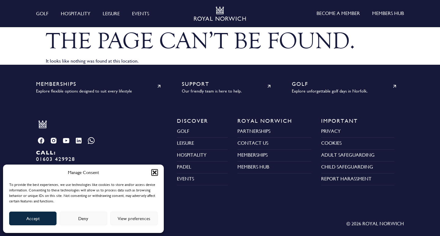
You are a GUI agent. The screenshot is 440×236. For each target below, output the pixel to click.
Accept (33, 218)
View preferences (134, 218)
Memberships (56, 84)
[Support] (269, 86)
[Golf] (395, 86)
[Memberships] (159, 86)
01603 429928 (55, 155)
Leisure (111, 13)
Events (140, 13)
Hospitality (75, 13)
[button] (155, 172)
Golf (42, 13)
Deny (83, 218)
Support (195, 84)
